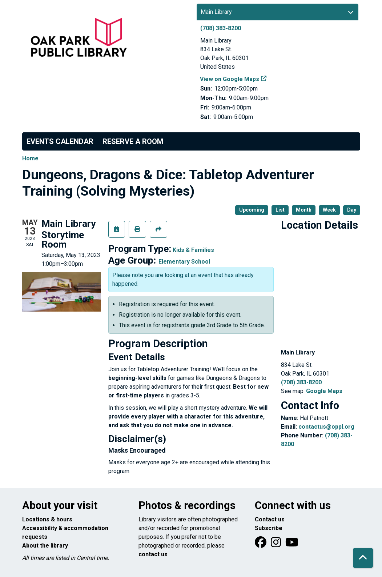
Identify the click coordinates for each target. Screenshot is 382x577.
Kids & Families (193, 250)
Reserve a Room (132, 141)
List (280, 210)
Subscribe (268, 528)
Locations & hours (47, 519)
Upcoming (251, 210)
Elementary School (184, 261)
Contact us (270, 519)
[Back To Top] (363, 558)
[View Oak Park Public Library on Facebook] (261, 544)
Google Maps (324, 391)
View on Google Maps (229, 79)
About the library (45, 545)
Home (30, 158)
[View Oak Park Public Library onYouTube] (291, 544)
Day (351, 210)
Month (303, 210)
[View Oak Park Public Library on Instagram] (276, 544)
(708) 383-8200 (220, 28)
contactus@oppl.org (326, 426)
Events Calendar (60, 141)
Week (329, 210)
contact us (153, 554)
